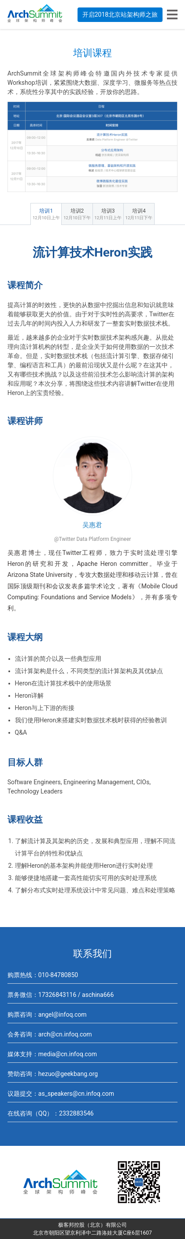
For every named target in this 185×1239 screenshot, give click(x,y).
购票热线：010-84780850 (42, 974)
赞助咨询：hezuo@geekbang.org (52, 1073)
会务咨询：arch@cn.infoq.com (49, 1034)
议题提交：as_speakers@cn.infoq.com (60, 1093)
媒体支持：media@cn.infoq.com (52, 1054)
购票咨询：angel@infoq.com (47, 1014)
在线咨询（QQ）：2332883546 (50, 1113)
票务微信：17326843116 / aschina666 (60, 994)
